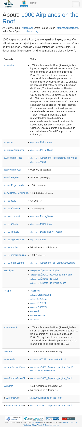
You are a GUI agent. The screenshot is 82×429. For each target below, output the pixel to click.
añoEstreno (13, 208)
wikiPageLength (14, 185)
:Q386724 (38, 307)
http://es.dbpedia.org (67, 28)
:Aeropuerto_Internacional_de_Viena (53, 157)
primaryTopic (14, 405)
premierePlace (13, 157)
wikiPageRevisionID (16, 193)
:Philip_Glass (41, 150)
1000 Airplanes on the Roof (40, 18)
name (8, 386)
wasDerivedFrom (14, 367)
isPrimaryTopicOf (14, 378)
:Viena (38, 162)
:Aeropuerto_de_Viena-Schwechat (52, 262)
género (11, 224)
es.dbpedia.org (30, 31)
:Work (35, 311)
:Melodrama (41, 142)
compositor (13, 216)
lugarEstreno (14, 239)
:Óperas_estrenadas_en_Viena (51, 274)
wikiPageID (11, 177)
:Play (34, 319)
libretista (11, 231)
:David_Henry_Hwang (46, 231)
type (7, 290)
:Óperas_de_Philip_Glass (48, 283)
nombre (11, 247)
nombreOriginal (15, 255)
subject (9, 270)
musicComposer (14, 150)
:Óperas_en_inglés (44, 270)
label (8, 351)
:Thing (35, 290)
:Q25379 (38, 303)
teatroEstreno (14, 262)
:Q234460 (38, 299)
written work (28, 28)
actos (10, 200)
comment (10, 327)
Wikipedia (36, 422)
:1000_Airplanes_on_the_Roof (51, 378)
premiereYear (12, 169)
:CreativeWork (41, 294)
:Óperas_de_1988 (44, 278)
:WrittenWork (38, 315)
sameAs (9, 359)
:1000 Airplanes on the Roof (48, 359)
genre (8, 142)
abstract (10, 65)
